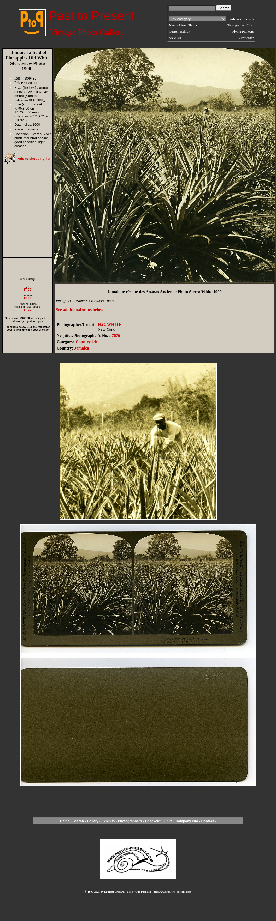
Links (167, 821)
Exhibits (108, 821)
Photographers (130, 821)
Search (78, 821)
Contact (207, 821)
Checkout (152, 821)
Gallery (92, 821)
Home (64, 821)
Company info (187, 821)
